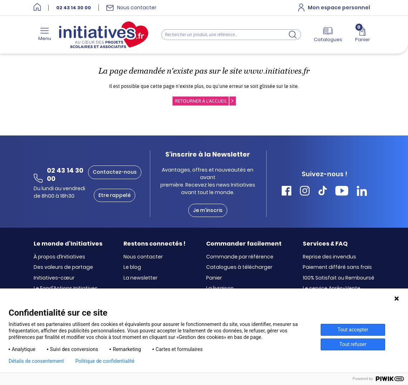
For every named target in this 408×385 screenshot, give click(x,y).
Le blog (132, 267)
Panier (214, 278)
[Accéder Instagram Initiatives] (305, 192)
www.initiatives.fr (277, 70)
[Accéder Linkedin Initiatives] (362, 192)
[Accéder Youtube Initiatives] (341, 192)
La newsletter (140, 278)
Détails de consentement (36, 361)
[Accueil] (37, 7)
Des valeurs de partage (63, 267)
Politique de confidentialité (105, 361)
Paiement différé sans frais (337, 267)
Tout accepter (352, 329)
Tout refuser (352, 344)
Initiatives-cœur (54, 278)
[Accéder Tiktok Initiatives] (323, 192)
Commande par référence (239, 257)
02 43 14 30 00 (73, 8)
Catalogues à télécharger (239, 267)
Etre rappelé (114, 195)
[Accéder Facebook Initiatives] (286, 192)
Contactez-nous (115, 172)
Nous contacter (143, 257)
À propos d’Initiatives (59, 257)
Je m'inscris (208, 210)
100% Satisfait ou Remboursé (338, 278)
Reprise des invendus (329, 257)
